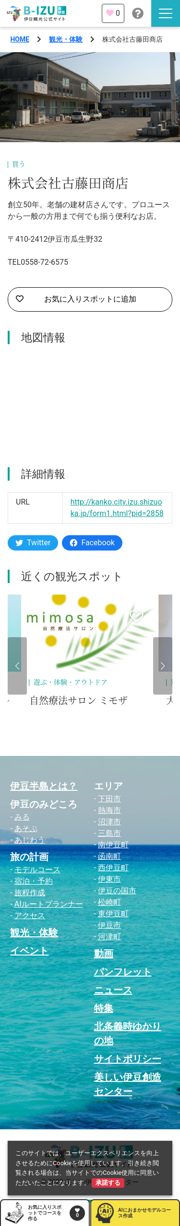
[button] (17, 666)
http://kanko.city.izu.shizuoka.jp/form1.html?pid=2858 (117, 507)
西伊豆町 (113, 867)
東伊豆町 (113, 913)
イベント (29, 950)
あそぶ (25, 828)
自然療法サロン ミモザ (78, 701)
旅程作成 (29, 892)
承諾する (108, 1182)
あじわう (29, 839)
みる (22, 816)
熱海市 (109, 810)
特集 (103, 1008)
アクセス (29, 915)
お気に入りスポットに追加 (76, 299)
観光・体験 (66, 39)
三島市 (109, 833)
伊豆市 (109, 925)
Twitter (32, 542)
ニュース (113, 990)
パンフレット (123, 972)
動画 (103, 953)
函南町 (109, 856)
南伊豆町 (113, 844)
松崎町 (109, 902)
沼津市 (109, 821)
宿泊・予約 (33, 881)
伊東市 (109, 879)
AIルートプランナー (48, 904)
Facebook (92, 542)
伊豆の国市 (117, 890)
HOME (19, 39)
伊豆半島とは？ (43, 786)
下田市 (109, 798)
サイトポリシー (127, 1059)
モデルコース (37, 869)
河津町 (109, 936)
